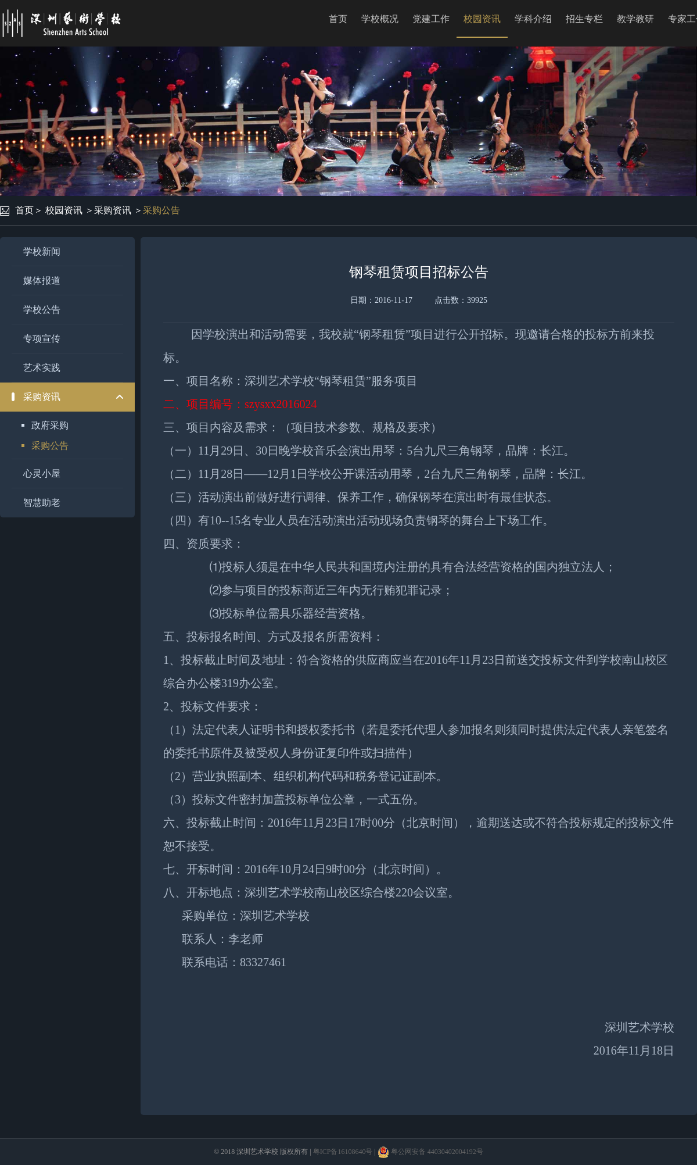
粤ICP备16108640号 (343, 1152)
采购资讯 (112, 210)
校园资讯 (482, 19)
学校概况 (379, 19)
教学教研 (635, 19)
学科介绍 (533, 19)
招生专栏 (584, 19)
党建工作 (431, 19)
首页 (338, 19)
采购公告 (161, 210)
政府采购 (50, 425)
